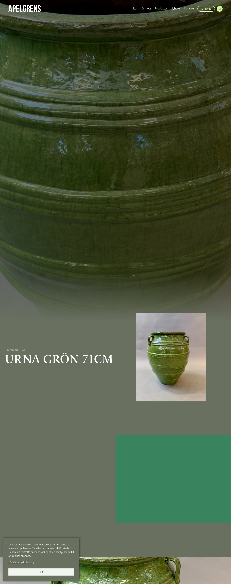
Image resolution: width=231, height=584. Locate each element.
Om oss (146, 8)
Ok (41, 572)
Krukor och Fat (15, 349)
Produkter (161, 8)
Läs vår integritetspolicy (21, 562)
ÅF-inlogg (206, 8)
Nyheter (176, 8)
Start (135, 8)
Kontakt (189, 8)
